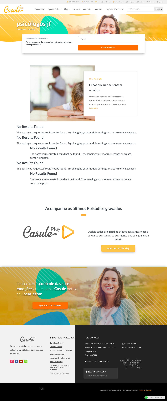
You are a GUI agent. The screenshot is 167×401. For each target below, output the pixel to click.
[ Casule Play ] (39, 9)
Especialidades (53, 9)
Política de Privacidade (145, 390)
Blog (66, 9)
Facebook (140, 2)
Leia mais (93, 108)
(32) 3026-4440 (87, 2)
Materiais (86, 9)
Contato (98, 9)
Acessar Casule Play (118, 248)
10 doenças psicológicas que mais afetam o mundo (59, 367)
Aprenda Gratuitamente (60, 358)
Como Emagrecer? (57, 354)
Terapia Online (56, 347)
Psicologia (98, 79)
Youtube (150, 2)
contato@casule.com (103, 2)
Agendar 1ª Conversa (50, 305)
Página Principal (21, 29)
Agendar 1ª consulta (115, 9)
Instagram (130, 2)
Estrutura (76, 9)
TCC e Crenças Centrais (59, 373)
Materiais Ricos (56, 362)
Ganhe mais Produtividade (61, 350)
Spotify (160, 2)
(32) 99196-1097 (73, 2)
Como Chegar (118, 2)
